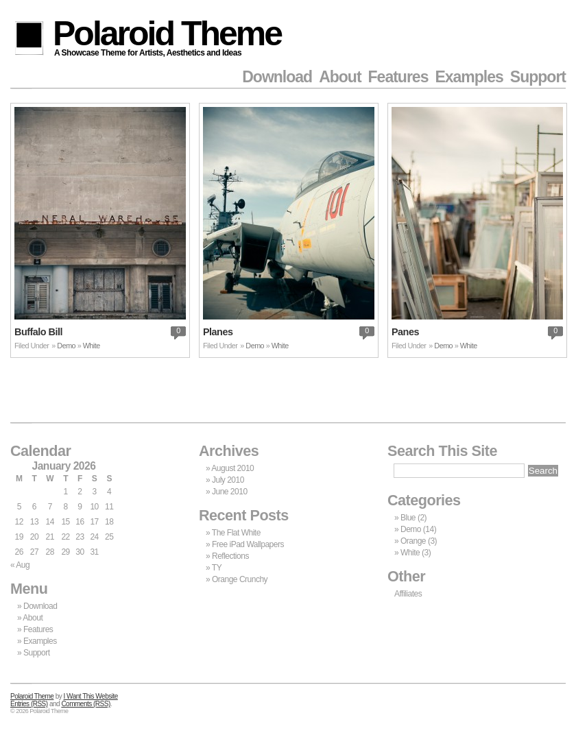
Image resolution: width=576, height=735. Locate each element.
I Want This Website (91, 696)
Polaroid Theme (167, 36)
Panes (405, 331)
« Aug (19, 565)
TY (216, 568)
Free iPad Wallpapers (248, 544)
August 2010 (232, 468)
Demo (66, 345)
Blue (408, 517)
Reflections (230, 556)
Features (398, 77)
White (91, 345)
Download (277, 77)
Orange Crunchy (239, 579)
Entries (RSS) (29, 704)
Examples (469, 77)
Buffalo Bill (38, 331)
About (340, 77)
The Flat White (236, 533)
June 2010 (230, 491)
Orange (413, 541)
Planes (217, 331)
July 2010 (228, 480)
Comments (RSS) (85, 704)
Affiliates (408, 594)
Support (538, 77)
